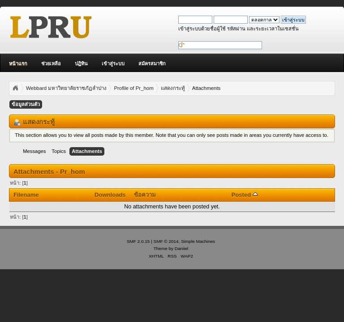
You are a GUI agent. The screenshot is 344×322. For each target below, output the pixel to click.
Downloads (110, 194)
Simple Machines (198, 241)
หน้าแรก (18, 63)
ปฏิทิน (81, 63)
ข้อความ (145, 194)
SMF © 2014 (166, 241)
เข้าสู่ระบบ (113, 63)
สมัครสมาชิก (152, 63)
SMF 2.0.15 (138, 241)
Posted (245, 194)
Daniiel (181, 248)
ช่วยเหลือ (51, 63)
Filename (26, 194)
